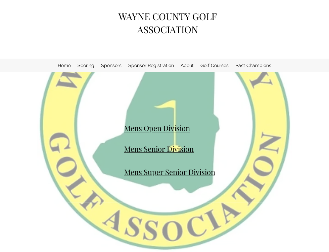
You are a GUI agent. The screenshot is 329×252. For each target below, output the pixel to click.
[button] (187, 65)
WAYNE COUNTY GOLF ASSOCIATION (168, 23)
